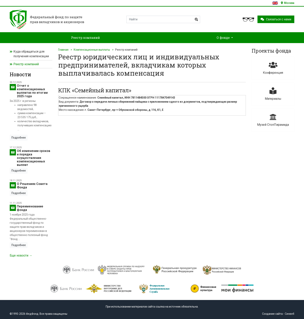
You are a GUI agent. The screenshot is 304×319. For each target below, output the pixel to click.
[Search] (163, 19)
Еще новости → (21, 255)
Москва (287, 2)
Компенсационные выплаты (92, 49)
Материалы (273, 94)
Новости (20, 74)
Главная (63, 49)
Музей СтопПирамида (273, 120)
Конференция (273, 68)
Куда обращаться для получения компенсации (31, 54)
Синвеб (289, 313)
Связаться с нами (276, 19)
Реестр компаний (26, 64)
